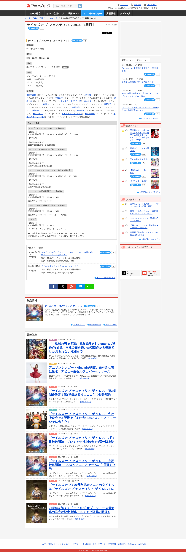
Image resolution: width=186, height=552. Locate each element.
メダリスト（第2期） (139, 181)
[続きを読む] (93, 358)
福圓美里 (81, 111)
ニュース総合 (34, 13)
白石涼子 (76, 107)
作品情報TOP (95, 325)
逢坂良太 (88, 101)
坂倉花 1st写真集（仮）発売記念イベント (139, 82)
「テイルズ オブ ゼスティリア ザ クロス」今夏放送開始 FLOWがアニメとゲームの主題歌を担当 (82, 464)
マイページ (152, 5)
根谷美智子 (90, 114)
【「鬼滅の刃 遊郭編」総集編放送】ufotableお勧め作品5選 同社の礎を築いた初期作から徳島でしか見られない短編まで (82, 347)
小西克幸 (59, 98)
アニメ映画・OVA (73, 13)
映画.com (132, 544)
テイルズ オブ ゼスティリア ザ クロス (63, 306)
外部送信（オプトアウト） (94, 544)
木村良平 (35, 111)
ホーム (28, 18)
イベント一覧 (111, 325)
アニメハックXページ (130, 273)
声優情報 (110, 13)
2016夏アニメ (79, 325)
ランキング (125, 13)
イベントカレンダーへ (105, 278)
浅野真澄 (108, 104)
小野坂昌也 (31, 95)
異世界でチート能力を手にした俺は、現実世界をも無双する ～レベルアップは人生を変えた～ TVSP (139, 135)
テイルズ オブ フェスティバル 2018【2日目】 (60, 266)
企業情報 (122, 544)
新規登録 (137, 5)
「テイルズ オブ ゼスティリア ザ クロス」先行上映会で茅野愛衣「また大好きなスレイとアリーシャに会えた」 (82, 417)
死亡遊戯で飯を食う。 (139, 159)
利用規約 (112, 544)
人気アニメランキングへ (149, 192)
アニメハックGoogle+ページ (151, 273)
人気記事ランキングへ (150, 239)
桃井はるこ (38, 114)
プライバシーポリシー (71, 544)
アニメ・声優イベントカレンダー (92, 13)
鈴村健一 (89, 95)
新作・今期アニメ (55, 13)
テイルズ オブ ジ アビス (71, 101)
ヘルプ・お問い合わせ (49, 544)
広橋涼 (46, 104)
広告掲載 (142, 544)
